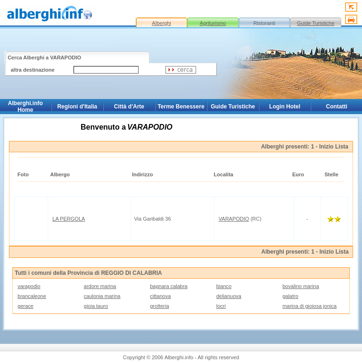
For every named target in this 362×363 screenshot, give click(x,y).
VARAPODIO (234, 219)
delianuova (228, 296)
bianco (223, 286)
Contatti (336, 106)
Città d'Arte (129, 106)
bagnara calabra (169, 286)
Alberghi (161, 23)
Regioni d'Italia (77, 106)
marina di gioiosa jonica (309, 306)
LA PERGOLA (68, 219)
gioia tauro (96, 306)
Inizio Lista (333, 146)
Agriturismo (213, 23)
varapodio (28, 286)
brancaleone (31, 296)
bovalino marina (300, 286)
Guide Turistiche (315, 23)
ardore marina (100, 286)
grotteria (159, 306)
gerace (25, 306)
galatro (290, 296)
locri (221, 306)
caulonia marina (102, 296)
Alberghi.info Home (25, 106)
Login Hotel (284, 106)
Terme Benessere (180, 106)
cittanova (160, 296)
